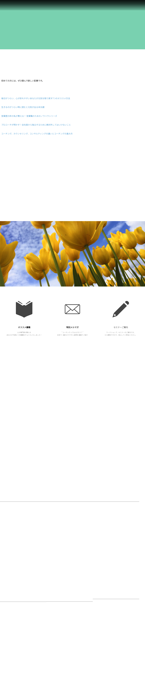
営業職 (52, 622)
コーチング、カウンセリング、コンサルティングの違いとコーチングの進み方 (37, 133)
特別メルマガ (72, 327)
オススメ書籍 (24, 327)
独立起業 (53, 650)
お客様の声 (104, 610)
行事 (51, 633)
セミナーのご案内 (56, 639)
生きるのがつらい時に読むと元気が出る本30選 (22, 107)
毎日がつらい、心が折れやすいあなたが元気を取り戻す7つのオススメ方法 (35, 98)
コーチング (54, 645)
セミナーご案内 (121, 327)
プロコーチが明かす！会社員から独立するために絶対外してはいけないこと (36, 124)
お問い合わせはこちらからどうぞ (112, 598)
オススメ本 (54, 656)
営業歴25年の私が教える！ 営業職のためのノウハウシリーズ (29, 115)
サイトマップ (105, 627)
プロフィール (105, 640)
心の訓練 (53, 610)
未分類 (52, 662)
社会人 (52, 616)
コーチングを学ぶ (106, 621)
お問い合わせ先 (106, 604)
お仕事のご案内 (55, 627)
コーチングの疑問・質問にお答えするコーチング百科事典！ (122, 615)
